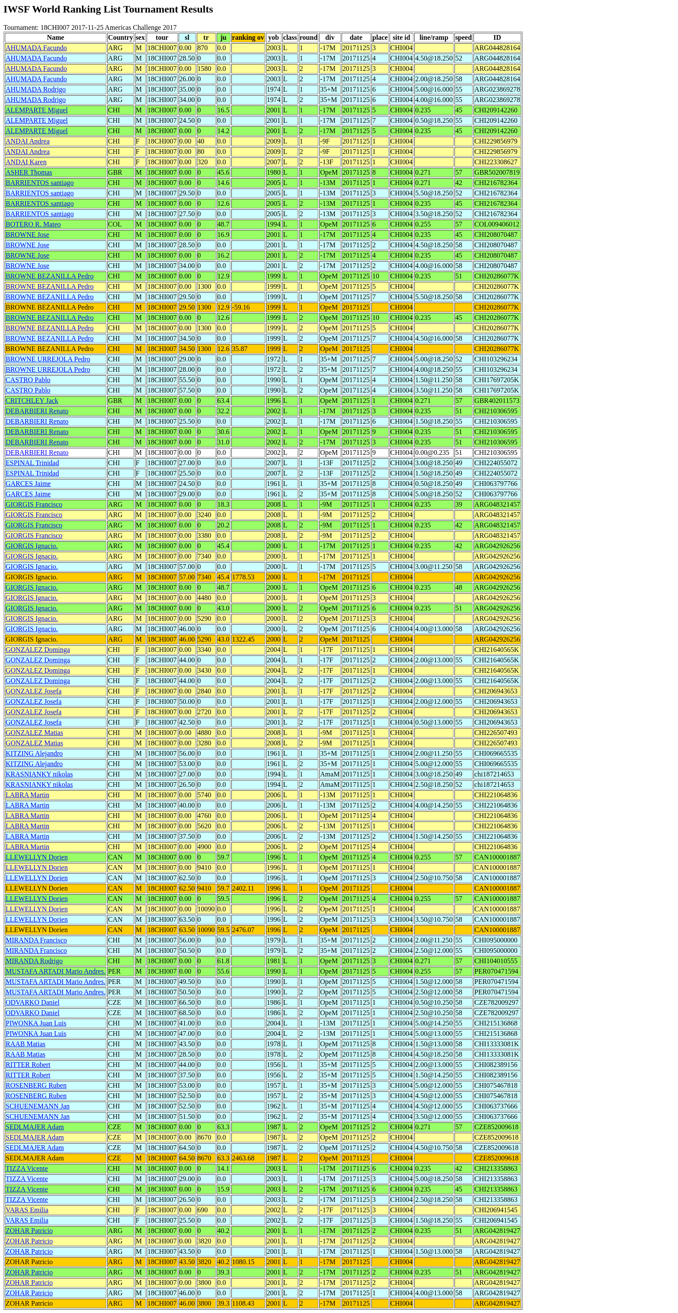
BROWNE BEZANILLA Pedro (50, 276)
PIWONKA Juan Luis (36, 1023)
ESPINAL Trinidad (32, 462)
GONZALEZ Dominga (38, 649)
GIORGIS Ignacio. (32, 545)
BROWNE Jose (27, 234)
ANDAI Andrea (28, 141)
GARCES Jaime (28, 483)
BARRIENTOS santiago (40, 182)
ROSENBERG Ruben (36, 1085)
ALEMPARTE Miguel (37, 110)
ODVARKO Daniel (33, 1002)
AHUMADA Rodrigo (36, 89)
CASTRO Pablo (28, 379)
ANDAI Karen (26, 162)
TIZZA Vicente (27, 1168)
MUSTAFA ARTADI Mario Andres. (56, 971)
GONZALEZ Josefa (33, 691)
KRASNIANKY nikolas (39, 774)
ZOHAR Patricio (29, 1230)
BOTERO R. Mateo (33, 224)
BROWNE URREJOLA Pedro (48, 359)
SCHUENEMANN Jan (38, 1106)
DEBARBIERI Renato (37, 411)
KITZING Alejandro (34, 753)
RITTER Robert (28, 1064)
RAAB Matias (25, 1044)
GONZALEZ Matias (34, 732)
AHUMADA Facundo (36, 47)
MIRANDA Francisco (36, 940)
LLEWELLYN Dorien (37, 857)
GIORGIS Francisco (34, 504)
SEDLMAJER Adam (35, 1127)
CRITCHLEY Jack (32, 400)
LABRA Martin (27, 795)
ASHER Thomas (29, 172)
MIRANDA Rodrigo (34, 961)
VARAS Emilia (27, 1210)
